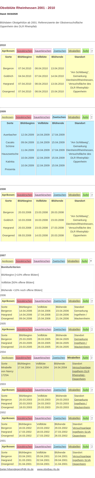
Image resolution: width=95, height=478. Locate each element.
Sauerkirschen (43, 50)
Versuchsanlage (81, 367)
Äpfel (86, 50)
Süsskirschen (24, 50)
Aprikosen (7, 117)
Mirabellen (74, 50)
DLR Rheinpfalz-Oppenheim (80, 375)
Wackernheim (82, 346)
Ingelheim (78, 371)
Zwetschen (60, 50)
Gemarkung (81, 339)
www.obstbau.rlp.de (48, 469)
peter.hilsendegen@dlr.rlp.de (17, 469)
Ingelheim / (80, 343)
